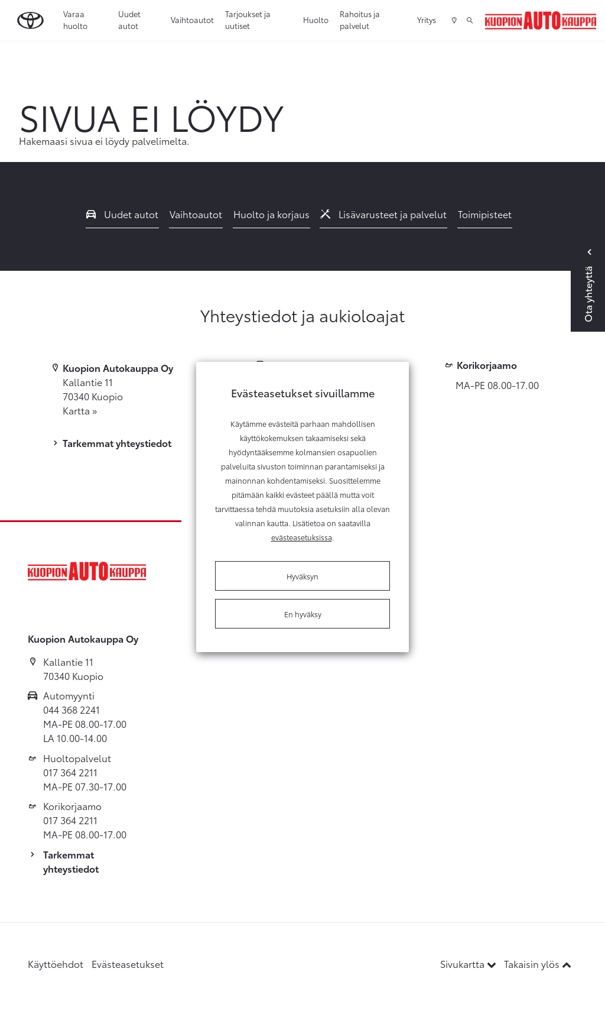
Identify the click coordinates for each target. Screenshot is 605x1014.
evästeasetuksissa (301, 537)
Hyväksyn (302, 576)
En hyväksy (302, 613)
